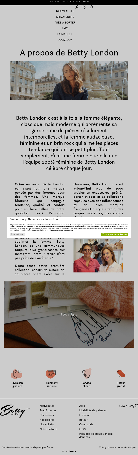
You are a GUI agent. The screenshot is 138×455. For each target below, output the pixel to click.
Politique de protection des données (61, 230)
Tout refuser (17, 234)
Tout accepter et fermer (114, 234)
